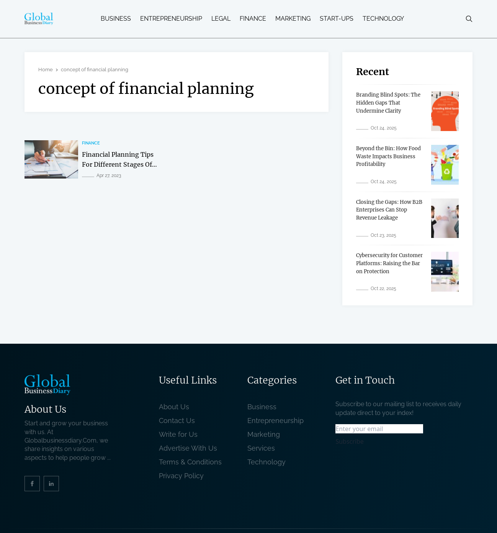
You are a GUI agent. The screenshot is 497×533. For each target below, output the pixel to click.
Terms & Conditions (192, 462)
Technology (383, 18)
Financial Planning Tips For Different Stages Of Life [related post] (118, 164)
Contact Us (177, 421)
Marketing (293, 18)
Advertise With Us (188, 448)
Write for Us (178, 434)
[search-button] (469, 18)
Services (261, 448)
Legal (221, 18)
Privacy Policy (181, 476)
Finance (253, 18)
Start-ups (336, 18)
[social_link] (32, 483)
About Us (174, 407)
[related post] (51, 159)
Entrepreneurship (171, 18)
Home (45, 69)
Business (116, 18)
